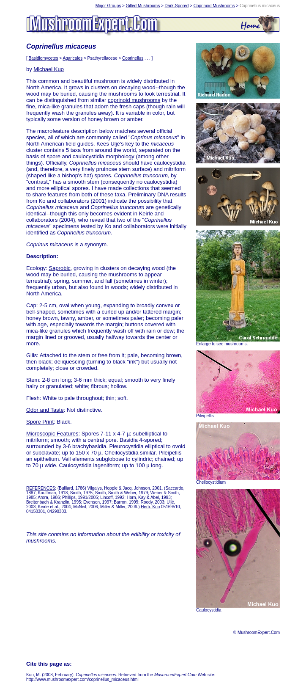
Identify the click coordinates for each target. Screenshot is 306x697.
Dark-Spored (177, 5)
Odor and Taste (45, 410)
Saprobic (59, 268)
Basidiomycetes (43, 58)
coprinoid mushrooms (134, 100)
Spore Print (40, 422)
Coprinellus (132, 58)
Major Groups (108, 5)
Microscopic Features (52, 433)
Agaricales (72, 58)
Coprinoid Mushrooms (214, 5)
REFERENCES (40, 488)
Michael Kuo (48, 69)
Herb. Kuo (150, 506)
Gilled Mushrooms (143, 5)
